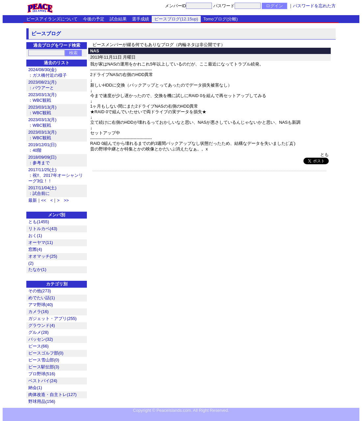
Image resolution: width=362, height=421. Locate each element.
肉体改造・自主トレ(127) (52, 394)
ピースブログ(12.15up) (176, 18)
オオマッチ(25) (42, 256)
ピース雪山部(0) (43, 359)
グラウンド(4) (41, 325)
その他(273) (39, 290)
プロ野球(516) (41, 373)
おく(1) (35, 235)
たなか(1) (37, 269)
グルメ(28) (38, 332)
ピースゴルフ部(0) (46, 353)
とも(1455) (38, 221)
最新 (32, 200)
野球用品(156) (41, 401)
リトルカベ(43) (42, 228)
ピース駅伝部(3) (43, 366)
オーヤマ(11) (40, 242)
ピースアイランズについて (52, 18)
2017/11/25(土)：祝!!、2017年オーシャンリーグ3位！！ (55, 175)
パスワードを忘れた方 (314, 5)
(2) (31, 263)
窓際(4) (35, 249)
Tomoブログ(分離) (220, 18)
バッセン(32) (40, 339)
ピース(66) (38, 346)
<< (43, 200)
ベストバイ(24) (42, 380)
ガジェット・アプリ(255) (52, 318)
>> (66, 200)
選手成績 (140, 18)
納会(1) (35, 387)
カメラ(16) (38, 311)
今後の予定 (93, 18)
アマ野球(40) (40, 304)
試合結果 (118, 18)
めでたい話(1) (41, 297)
